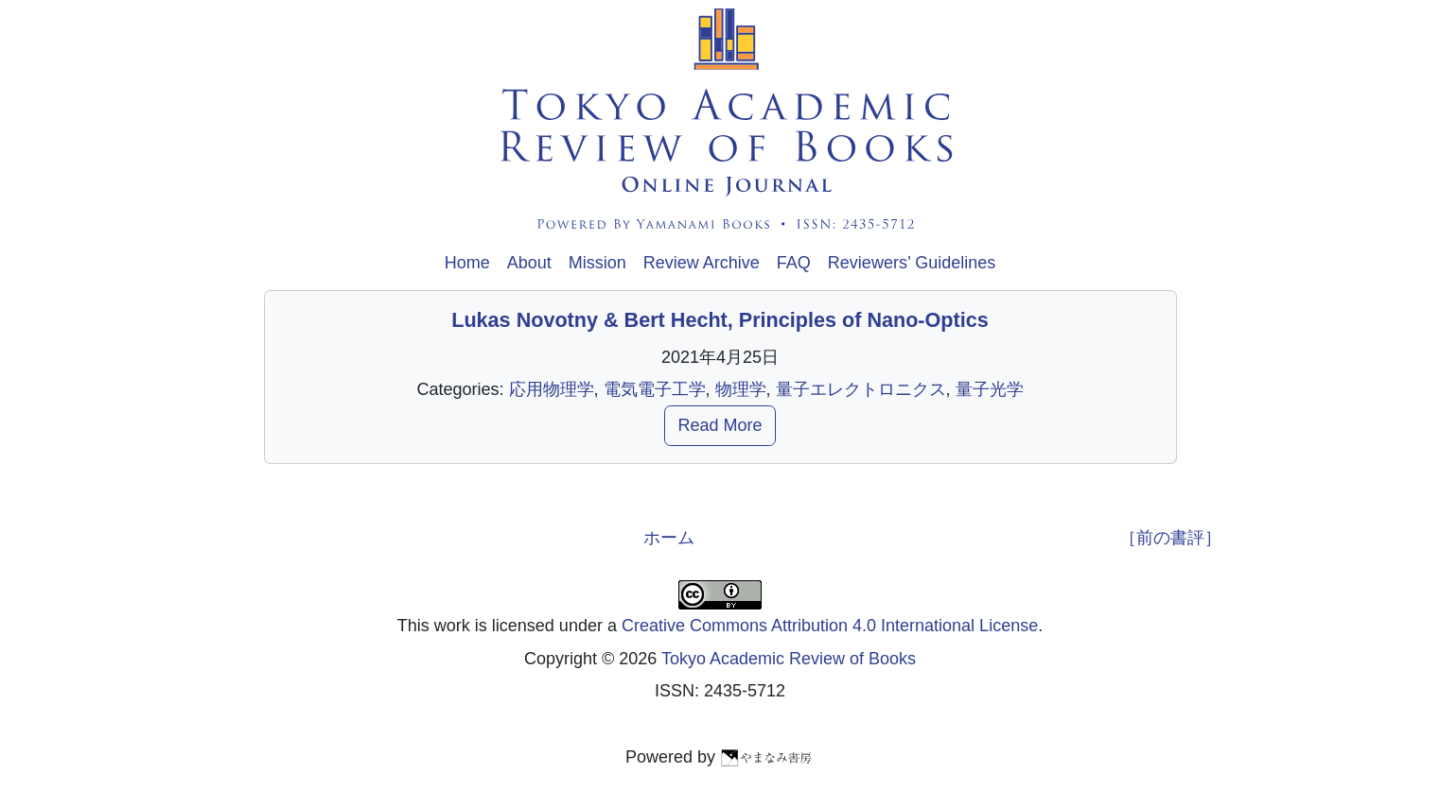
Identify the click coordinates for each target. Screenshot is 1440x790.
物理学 (740, 389)
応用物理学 (551, 389)
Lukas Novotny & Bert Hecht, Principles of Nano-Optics (720, 320)
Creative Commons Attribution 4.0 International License (830, 625)
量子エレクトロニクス (861, 389)
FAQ (794, 262)
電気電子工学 (655, 389)
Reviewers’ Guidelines (911, 262)
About (529, 262)
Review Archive (701, 262)
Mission (597, 262)
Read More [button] (719, 425)
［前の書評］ (1170, 537)
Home (467, 262)
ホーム (668, 537)
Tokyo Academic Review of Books (788, 658)
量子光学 (990, 389)
